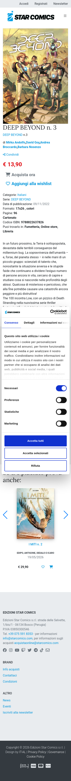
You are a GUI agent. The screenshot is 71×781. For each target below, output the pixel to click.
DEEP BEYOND (13, 135)
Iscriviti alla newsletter (18, 712)
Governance (56, 752)
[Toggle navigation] (65, 16)
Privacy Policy (37, 752)
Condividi (11, 154)
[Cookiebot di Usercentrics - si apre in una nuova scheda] (50, 312)
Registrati (40, 4)
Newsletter (60, 4)
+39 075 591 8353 (20, 634)
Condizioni (10, 681)
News (6, 700)
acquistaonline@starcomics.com (36, 643)
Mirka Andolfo (16, 142)
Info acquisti (11, 669)
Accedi (24, 4)
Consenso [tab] (11, 322)
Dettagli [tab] (29, 322)
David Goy (33, 142)
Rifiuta (35, 465)
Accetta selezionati (35, 453)
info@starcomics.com (18, 638)
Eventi (7, 706)
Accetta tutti (35, 440)
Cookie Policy (35, 756)
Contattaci (10, 675)
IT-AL (22, 752)
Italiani (22, 195)
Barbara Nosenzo (29, 147)
